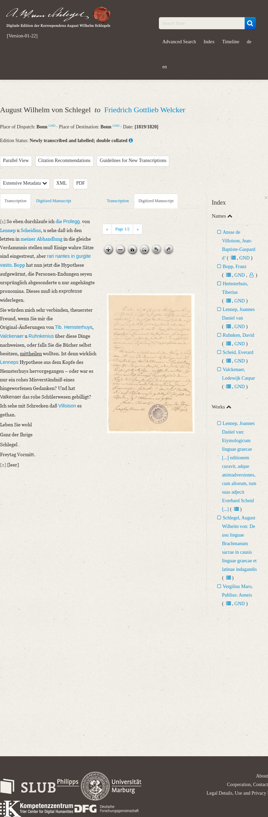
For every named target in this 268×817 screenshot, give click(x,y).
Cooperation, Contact (247, 784)
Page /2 (122, 229)
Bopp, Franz (234, 266)
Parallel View (16, 160)
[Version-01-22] (22, 36)
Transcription (15, 200)
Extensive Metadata (25, 183)
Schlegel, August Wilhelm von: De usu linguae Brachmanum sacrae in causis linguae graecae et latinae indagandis (239, 543)
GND (52, 125)
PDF (80, 183)
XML (61, 183)
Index (208, 41)
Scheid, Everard (238, 352)
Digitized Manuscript (53, 200)
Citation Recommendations (64, 160)
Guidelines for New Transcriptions (133, 160)
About (262, 776)
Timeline (230, 41)
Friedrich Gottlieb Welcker (144, 109)
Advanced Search (179, 41)
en (164, 66)
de (249, 41)
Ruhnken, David (238, 335)
